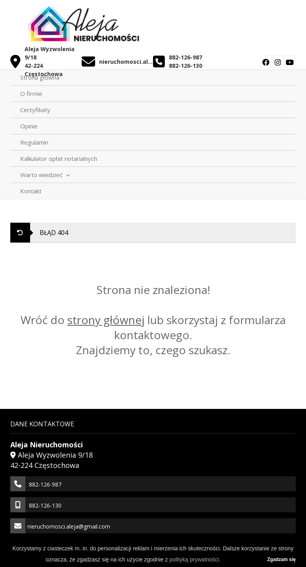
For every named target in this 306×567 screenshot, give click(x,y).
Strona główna (39, 77)
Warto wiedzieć (45, 175)
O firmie (31, 93)
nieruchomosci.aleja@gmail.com (126, 61)
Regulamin (34, 142)
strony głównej (106, 319)
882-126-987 (185, 57)
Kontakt (31, 191)
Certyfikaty (35, 110)
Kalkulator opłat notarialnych (58, 158)
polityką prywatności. (194, 559)
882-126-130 (185, 65)
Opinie (29, 126)
